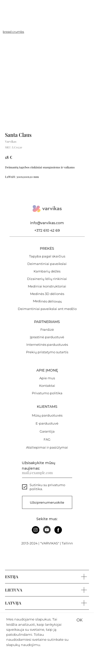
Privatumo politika (47, 393)
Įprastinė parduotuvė (47, 337)
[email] (47, 473)
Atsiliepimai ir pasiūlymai (47, 447)
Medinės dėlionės (47, 301)
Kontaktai (47, 386)
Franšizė (47, 330)
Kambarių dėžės (47, 271)
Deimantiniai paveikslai (47, 264)
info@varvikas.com (47, 223)
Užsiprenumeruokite (47, 502)
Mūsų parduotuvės (47, 415)
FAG (47, 439)
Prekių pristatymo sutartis (47, 352)
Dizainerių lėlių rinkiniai (47, 279)
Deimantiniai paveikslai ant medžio (47, 309)
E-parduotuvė (47, 423)
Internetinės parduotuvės (47, 345)
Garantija (47, 431)
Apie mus (47, 378)
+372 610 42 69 (47, 230)
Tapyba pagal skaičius (47, 256)
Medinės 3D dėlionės (47, 294)
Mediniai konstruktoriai (47, 286)
